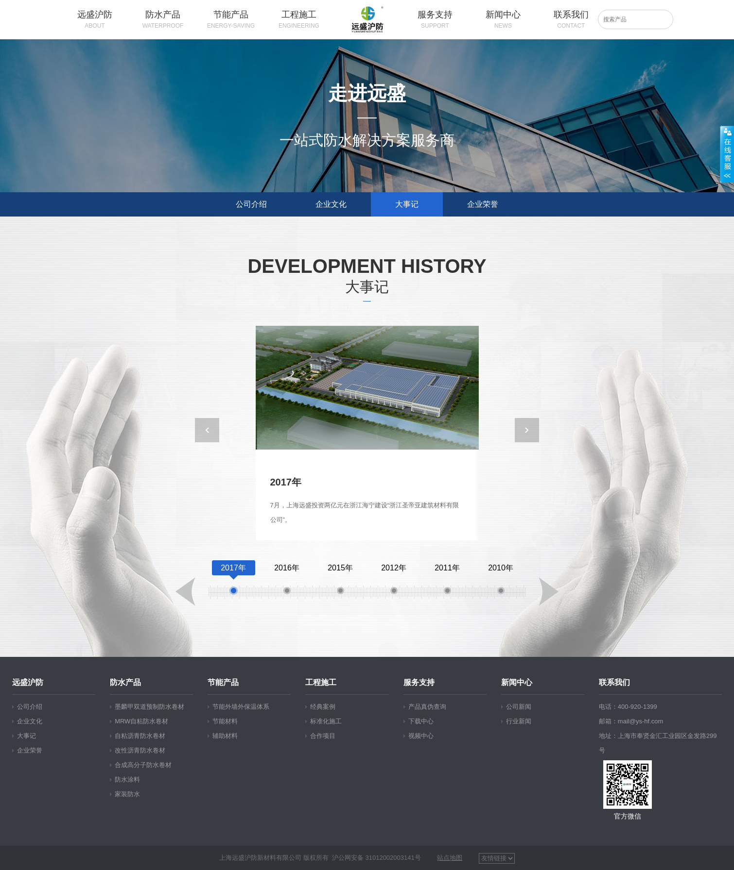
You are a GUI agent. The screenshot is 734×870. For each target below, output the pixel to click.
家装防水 (127, 794)
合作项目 (322, 735)
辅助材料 (225, 735)
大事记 (407, 204)
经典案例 (322, 706)
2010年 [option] (500, 580)
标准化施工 (326, 721)
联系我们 (614, 682)
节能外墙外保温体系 (240, 706)
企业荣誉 (482, 204)
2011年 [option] (447, 580)
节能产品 (223, 682)
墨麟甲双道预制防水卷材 (149, 706)
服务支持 (419, 682)
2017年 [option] (233, 580)
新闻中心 (516, 682)
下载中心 (421, 721)
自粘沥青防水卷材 (140, 735)
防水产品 (125, 682)
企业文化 (331, 204)
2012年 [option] (393, 580)
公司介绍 (251, 204)
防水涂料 (127, 779)
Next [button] (527, 430)
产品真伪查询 (427, 706)
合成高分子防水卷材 (143, 765)
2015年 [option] (340, 580)
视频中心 (421, 735)
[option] (367, 433)
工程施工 (320, 682)
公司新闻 (518, 706)
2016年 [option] (286, 580)
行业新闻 (518, 721)
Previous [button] (207, 430)
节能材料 (225, 721)
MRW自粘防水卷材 (141, 721)
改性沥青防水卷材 (140, 750)
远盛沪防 (27, 682)
